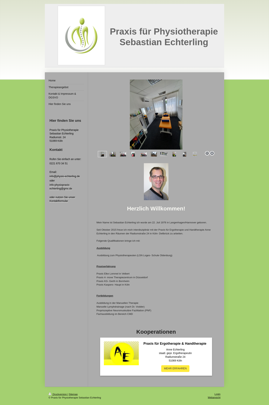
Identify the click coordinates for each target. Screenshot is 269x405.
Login (217, 394)
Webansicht (214, 397)
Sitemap (73, 394)
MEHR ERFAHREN (175, 368)
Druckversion (58, 394)
